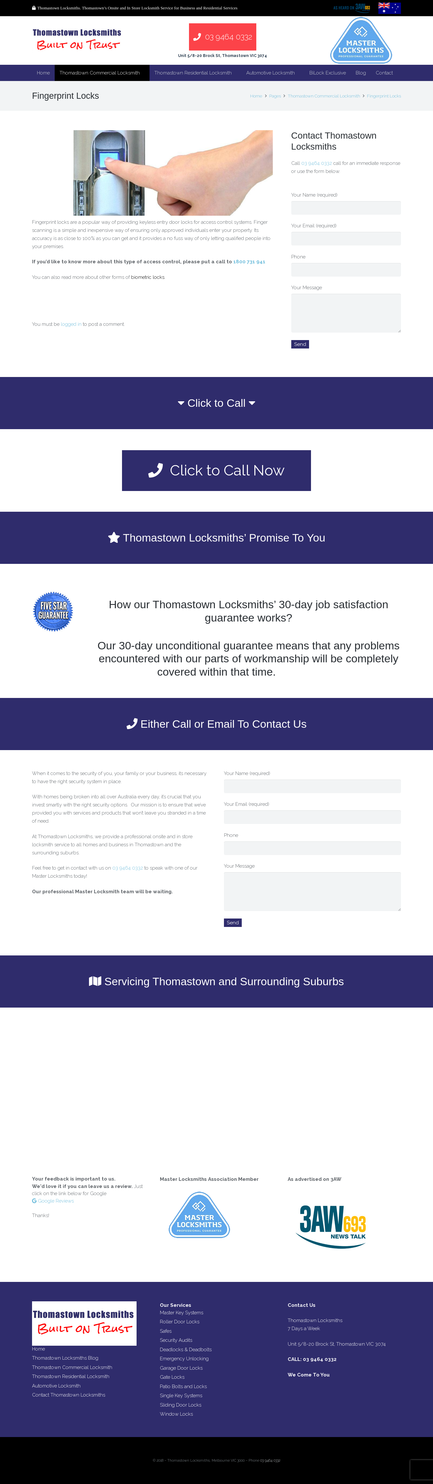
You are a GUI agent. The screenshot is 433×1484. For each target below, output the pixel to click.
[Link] (78, 40)
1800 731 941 (249, 262)
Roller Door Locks (179, 1322)
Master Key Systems (181, 1313)
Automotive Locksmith (56, 1386)
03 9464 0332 (317, 163)
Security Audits (176, 1340)
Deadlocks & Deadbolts (186, 1350)
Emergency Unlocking (184, 1359)
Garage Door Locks (181, 1368)
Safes (166, 1331)
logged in (71, 324)
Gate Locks (172, 1377)
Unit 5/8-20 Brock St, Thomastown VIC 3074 (222, 55)
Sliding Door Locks (180, 1405)
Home (38, 1349)
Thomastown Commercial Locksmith (72, 1367)
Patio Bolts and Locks (183, 1386)
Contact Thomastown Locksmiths (68, 1395)
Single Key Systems (181, 1395)
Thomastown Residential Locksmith (70, 1376)
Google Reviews (53, 1201)
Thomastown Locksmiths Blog (65, 1358)
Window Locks (176, 1414)
